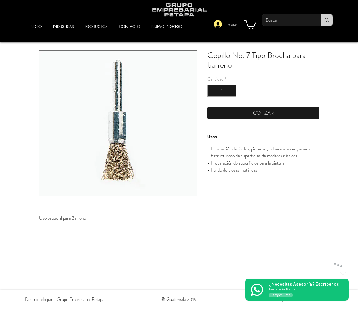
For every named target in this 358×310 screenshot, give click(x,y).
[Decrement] (212, 90)
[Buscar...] (286, 20)
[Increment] (232, 90)
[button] (250, 24)
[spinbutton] (222, 90)
